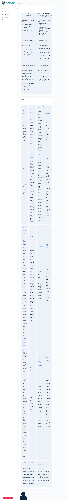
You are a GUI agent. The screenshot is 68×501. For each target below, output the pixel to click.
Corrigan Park (41, 464)
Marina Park (24, 167)
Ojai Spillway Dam (48, 246)
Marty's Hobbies (48, 112)
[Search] (9, 8)
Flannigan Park (40, 247)
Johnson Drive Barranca (28, 462)
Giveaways (5, 17)
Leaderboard (5, 14)
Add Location (5, 20)
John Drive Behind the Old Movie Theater (40, 362)
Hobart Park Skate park (32, 368)
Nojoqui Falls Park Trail (48, 359)
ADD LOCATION (8, 498)
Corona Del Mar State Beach (32, 110)
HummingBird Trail (41, 107)
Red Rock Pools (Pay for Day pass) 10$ (24, 230)
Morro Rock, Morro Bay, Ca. (24, 345)
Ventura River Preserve (32, 156)
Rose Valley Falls (39, 156)
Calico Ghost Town (24, 112)
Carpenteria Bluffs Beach (33, 236)
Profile (4, 12)
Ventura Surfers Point (47, 158)
